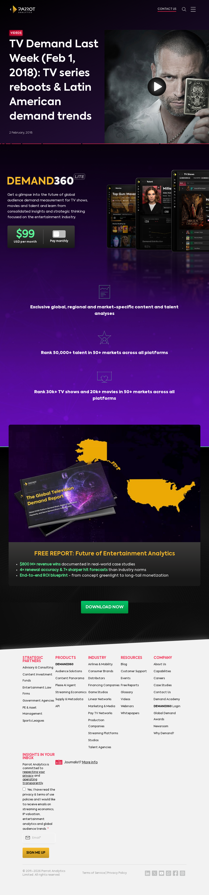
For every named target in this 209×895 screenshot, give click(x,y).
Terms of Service (93, 873)
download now (105, 607)
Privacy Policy (117, 873)
